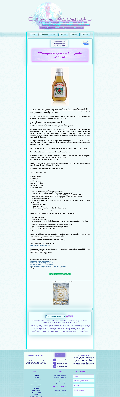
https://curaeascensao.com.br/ (40, 261)
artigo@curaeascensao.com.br (36, 348)
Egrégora (74, 34)
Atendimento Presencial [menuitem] (60, 364)
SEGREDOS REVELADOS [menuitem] (36, 384)
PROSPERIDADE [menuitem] (36, 376)
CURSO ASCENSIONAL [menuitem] (60, 377)
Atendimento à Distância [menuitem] (60, 362)
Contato (85, 34)
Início (33, 34)
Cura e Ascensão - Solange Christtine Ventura (62, 281)
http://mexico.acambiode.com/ (40, 245)
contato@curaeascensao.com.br (36, 345)
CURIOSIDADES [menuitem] (36, 378)
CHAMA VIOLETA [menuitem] (36, 374)
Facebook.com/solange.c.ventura (41, 263)
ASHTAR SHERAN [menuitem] (36, 370)
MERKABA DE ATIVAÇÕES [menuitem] (60, 383)
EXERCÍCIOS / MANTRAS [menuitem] (36, 372)
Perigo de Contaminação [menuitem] (60, 370)
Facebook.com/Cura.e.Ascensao (41, 264)
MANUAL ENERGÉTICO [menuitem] (60, 379)
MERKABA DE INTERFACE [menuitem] (60, 381)
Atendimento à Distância (48, 34)
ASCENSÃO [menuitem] (36, 362)
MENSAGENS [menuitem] (36, 364)
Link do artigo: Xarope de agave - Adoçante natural (48, 266)
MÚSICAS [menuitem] (36, 382)
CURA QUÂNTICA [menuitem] (36, 368)
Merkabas (63, 34)
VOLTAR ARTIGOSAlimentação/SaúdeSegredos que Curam (59, 43)
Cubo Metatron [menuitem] (60, 366)
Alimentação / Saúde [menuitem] (60, 368)
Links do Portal (60, 342)
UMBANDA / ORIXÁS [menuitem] (36, 380)
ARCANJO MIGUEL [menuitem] (36, 366)
